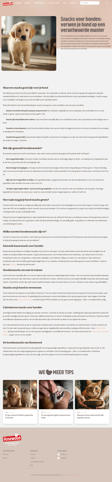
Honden (5, 454)
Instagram (62, 458)
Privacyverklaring (75, 475)
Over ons (33, 454)
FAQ (31, 465)
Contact (32, 458)
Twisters (13, 265)
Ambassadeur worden (37, 462)
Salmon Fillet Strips (25, 300)
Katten (5, 458)
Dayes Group (65, 475)
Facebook (62, 454)
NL (107, 3)
